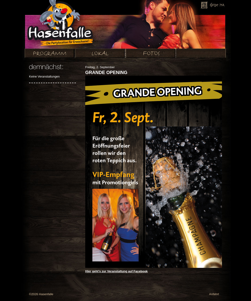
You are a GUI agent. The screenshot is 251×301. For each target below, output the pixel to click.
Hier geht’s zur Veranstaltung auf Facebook (116, 271)
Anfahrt (214, 294)
